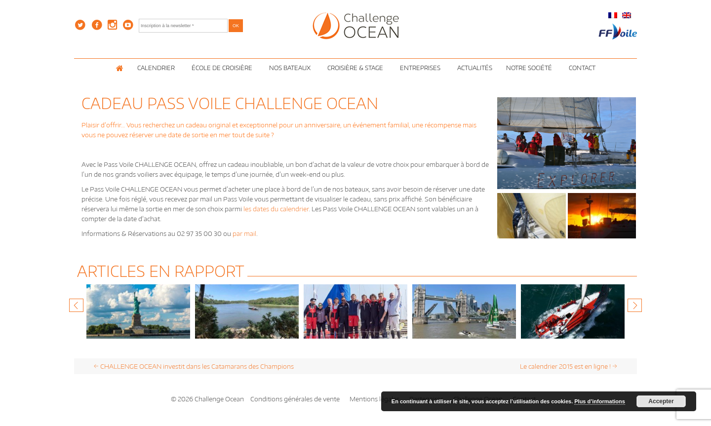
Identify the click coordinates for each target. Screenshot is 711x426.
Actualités (474, 68)
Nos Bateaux (291, 68)
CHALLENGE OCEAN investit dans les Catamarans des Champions (194, 366)
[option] (138, 311)
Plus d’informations (599, 401)
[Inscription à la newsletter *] (183, 26)
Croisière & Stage (356, 68)
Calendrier (157, 68)
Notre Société (530, 68)
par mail (244, 233)
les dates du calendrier (276, 209)
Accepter (660, 401)
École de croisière (223, 68)
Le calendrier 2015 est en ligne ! (568, 366)
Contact (582, 68)
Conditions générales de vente (295, 399)
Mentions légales (374, 399)
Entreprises (421, 68)
